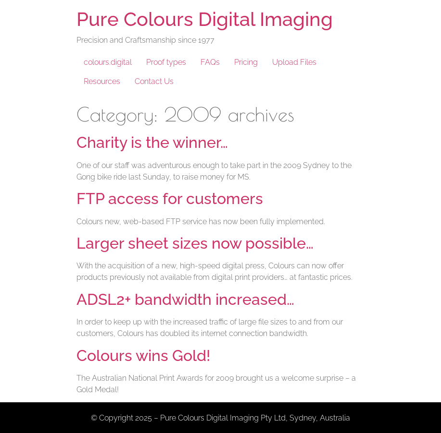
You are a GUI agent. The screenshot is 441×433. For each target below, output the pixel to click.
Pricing (246, 62)
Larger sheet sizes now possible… (195, 243)
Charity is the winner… (152, 142)
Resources (102, 81)
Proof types (166, 62)
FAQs (210, 62)
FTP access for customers (169, 198)
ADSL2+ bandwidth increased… (185, 299)
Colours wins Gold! (143, 355)
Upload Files (294, 62)
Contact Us (154, 81)
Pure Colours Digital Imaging (204, 19)
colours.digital (108, 62)
